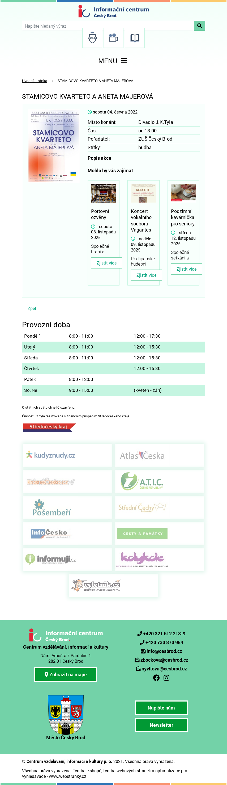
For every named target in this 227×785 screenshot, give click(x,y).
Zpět (32, 308)
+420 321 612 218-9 (164, 633)
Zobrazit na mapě (66, 674)
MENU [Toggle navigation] (113, 60)
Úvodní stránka (34, 80)
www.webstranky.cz (67, 776)
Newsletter (161, 725)
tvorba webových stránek (127, 770)
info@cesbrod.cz (164, 651)
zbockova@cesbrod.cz (164, 660)
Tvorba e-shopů (87, 770)
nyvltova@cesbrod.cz (164, 668)
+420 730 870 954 (164, 642)
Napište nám (161, 707)
